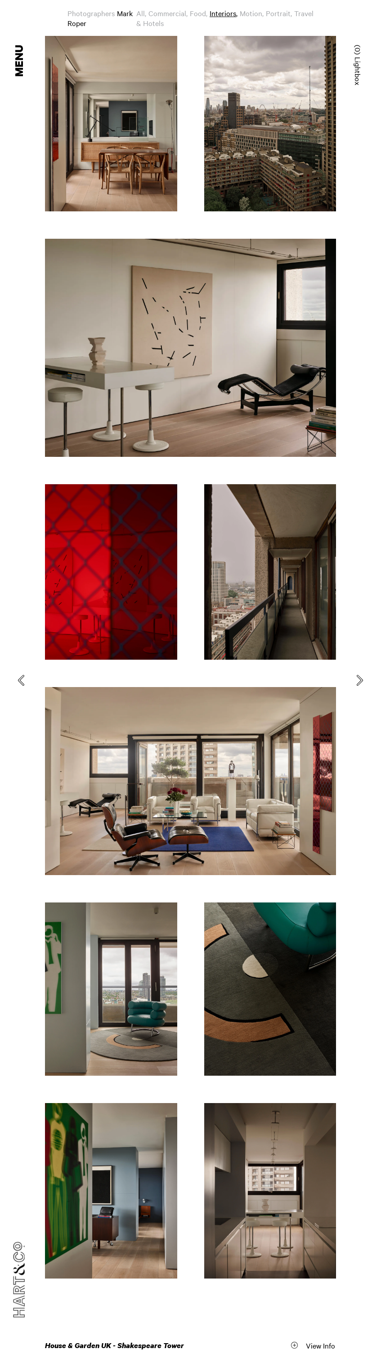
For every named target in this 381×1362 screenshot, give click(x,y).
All (140, 13)
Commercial (167, 13)
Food (198, 13)
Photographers (91, 13)
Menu (19, 61)
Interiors (223, 13)
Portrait (278, 13)
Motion (251, 13)
